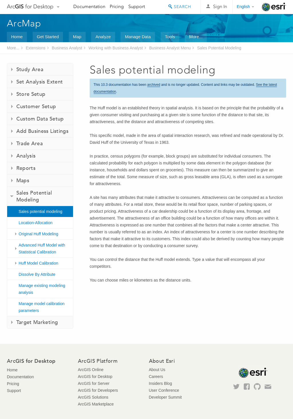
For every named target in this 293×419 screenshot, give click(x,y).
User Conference (164, 390)
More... (195, 36)
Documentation (89, 6)
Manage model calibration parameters (41, 307)
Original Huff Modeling (38, 234)
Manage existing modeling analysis (42, 289)
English (243, 6)
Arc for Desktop (30, 6)
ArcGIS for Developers (98, 390)
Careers (156, 376)
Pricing (117, 6)
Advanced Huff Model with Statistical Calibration (42, 248)
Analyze (103, 36)
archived (153, 85)
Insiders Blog (160, 383)
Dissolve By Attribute (37, 274)
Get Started (48, 36)
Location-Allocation (35, 222)
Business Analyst (67, 48)
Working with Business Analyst (116, 48)
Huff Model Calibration (38, 263)
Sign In (220, 6)
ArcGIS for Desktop (95, 376)
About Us (157, 369)
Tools (170, 36)
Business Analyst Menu (170, 48)
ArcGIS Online (90, 369)
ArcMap (24, 23)
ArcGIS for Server (93, 383)
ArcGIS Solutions (93, 397)
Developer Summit (165, 397)
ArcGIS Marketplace (96, 404)
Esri (274, 7)
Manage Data (138, 36)
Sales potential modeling (40, 211)
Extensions (35, 48)
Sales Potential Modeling (219, 48)
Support (136, 6)
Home (17, 36)
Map (77, 36)
